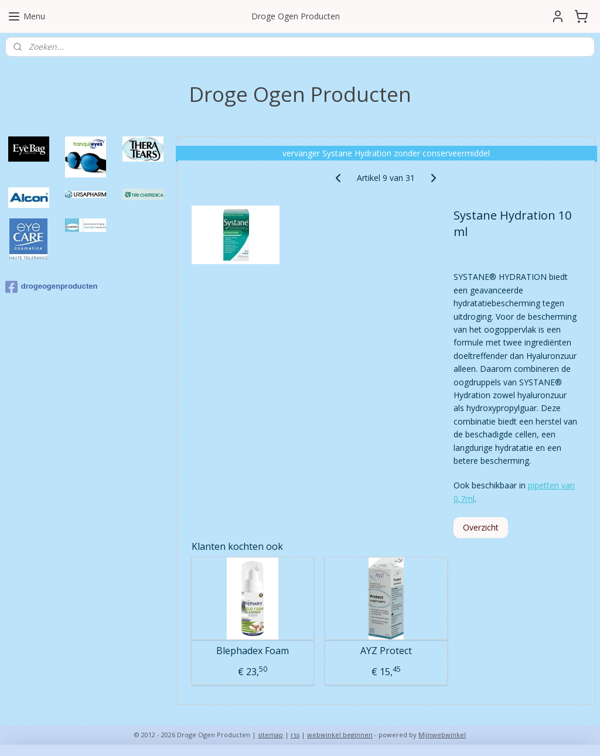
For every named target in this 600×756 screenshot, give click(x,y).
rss (295, 734)
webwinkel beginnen (340, 734)
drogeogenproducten (51, 287)
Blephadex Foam (252, 650)
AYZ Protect (385, 650)
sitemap (270, 734)
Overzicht (480, 527)
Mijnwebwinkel (442, 734)
